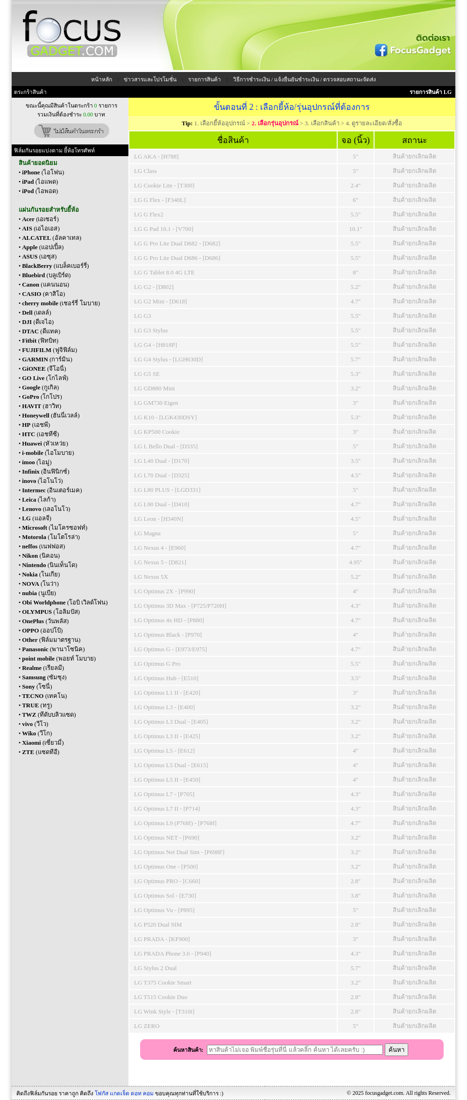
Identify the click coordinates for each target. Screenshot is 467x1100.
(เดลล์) (36, 312)
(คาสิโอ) (43, 293)
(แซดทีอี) (40, 751)
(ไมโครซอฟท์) (54, 527)
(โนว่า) (40, 583)
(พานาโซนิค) (53, 649)
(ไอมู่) (36, 462)
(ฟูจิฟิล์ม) (49, 349)
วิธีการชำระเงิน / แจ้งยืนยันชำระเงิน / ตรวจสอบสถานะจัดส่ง (304, 79)
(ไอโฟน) (43, 172)
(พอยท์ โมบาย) (59, 658)
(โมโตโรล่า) (51, 536)
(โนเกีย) (41, 574)
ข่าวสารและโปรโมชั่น (150, 79)
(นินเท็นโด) (49, 564)
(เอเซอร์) (40, 219)
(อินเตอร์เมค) (52, 490)
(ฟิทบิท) (40, 340)
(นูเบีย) (39, 593)
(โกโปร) (42, 396)
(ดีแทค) (41, 331)
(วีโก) (37, 733)
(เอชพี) (36, 424)
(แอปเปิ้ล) (43, 247)
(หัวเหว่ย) (45, 443)
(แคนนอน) (45, 284)
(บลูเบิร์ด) (46, 275)
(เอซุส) (39, 256)
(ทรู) (37, 705)
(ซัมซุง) (44, 677)
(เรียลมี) (43, 667)
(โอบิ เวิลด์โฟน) (65, 602)
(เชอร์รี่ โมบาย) (61, 303)
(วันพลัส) (45, 621)
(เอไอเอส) (41, 228)
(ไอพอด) (40, 190)
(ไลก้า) (39, 499)
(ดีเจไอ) (38, 321)
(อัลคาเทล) (51, 237)
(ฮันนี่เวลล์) (50, 415)
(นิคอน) (41, 555)
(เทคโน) (44, 695)
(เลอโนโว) (46, 508)
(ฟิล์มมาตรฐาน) (51, 639)
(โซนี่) (37, 686)
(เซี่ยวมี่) (43, 742)
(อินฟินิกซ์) (46, 471)
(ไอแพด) (40, 181)
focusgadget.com (384, 1093)
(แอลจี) (36, 518)
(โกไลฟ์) (45, 377)
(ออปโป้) (42, 630)
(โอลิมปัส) (51, 611)
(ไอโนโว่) (42, 480)
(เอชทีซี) (40, 434)
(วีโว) (35, 723)
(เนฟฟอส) (43, 546)
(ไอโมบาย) (48, 452)
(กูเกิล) (40, 387)
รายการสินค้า (204, 79)
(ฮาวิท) (41, 406)
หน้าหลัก (101, 79)
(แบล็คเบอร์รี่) (55, 265)
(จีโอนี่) (44, 368)
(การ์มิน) (47, 359)
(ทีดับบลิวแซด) (49, 714)
